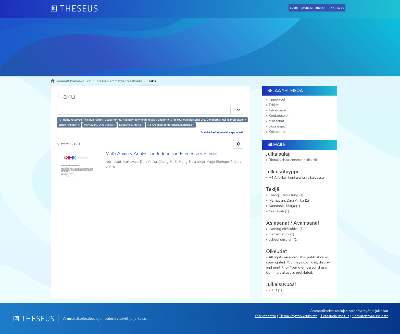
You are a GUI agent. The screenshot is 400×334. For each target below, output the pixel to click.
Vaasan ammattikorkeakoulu (119, 81)
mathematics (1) (281, 234)
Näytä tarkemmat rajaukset (222, 132)
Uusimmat (277, 126)
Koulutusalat (279, 115)
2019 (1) (275, 290)
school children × (69, 125)
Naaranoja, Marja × (131, 125)
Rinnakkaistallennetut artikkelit (293, 159)
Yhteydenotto (265, 316)
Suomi (294, 8)
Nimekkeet (277, 99)
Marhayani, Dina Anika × (99, 125)
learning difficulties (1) (286, 228)
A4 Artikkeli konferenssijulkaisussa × (170, 125)
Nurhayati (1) (279, 211)
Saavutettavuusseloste (370, 316)
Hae (237, 110)
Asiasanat (276, 121)
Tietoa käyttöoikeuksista (298, 316)
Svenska (306, 8)
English (320, 8)
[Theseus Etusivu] (76, 9)
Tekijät (274, 104)
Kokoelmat (277, 131)
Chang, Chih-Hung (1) (286, 195)
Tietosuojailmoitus (334, 316)
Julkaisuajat (277, 110)
